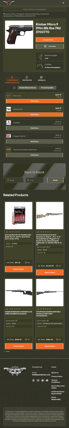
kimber (7, 351)
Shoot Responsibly (56, 398)
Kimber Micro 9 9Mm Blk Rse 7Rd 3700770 (19, 16)
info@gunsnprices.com (41, 375)
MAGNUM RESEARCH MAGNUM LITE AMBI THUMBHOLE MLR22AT (18, 313)
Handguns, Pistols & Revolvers (28, 14)
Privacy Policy (56, 376)
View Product (18, 269)
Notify (55, 180)
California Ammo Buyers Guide (57, 393)
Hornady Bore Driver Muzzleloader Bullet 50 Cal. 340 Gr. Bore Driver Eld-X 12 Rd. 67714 (18, 237)
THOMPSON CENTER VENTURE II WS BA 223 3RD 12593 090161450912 (48, 314)
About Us (54, 373)
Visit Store (35, 101)
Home (6, 14)
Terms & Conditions (55, 381)
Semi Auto (45, 14)
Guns (13, 14)
